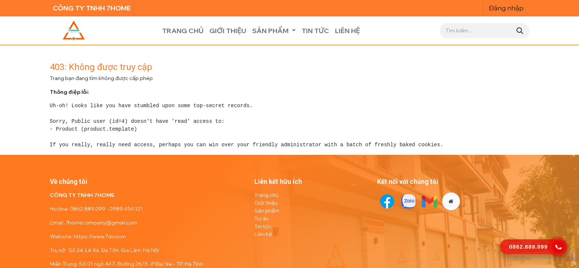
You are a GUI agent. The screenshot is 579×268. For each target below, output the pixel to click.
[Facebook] (387, 201)
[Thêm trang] (451, 201)
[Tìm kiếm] (520, 30)
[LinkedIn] (429, 201)
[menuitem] (182, 31)
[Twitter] (408, 201)
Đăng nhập (506, 8)
